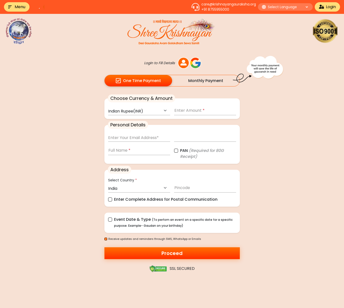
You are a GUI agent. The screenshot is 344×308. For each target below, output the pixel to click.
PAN (202, 153)
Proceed (172, 253)
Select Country (122, 180)
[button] (17, 7)
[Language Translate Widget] (288, 7)
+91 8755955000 (215, 9)
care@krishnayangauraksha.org (228, 4)
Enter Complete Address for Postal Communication (166, 199)
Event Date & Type (173, 222)
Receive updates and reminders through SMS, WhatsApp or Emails (154, 239)
